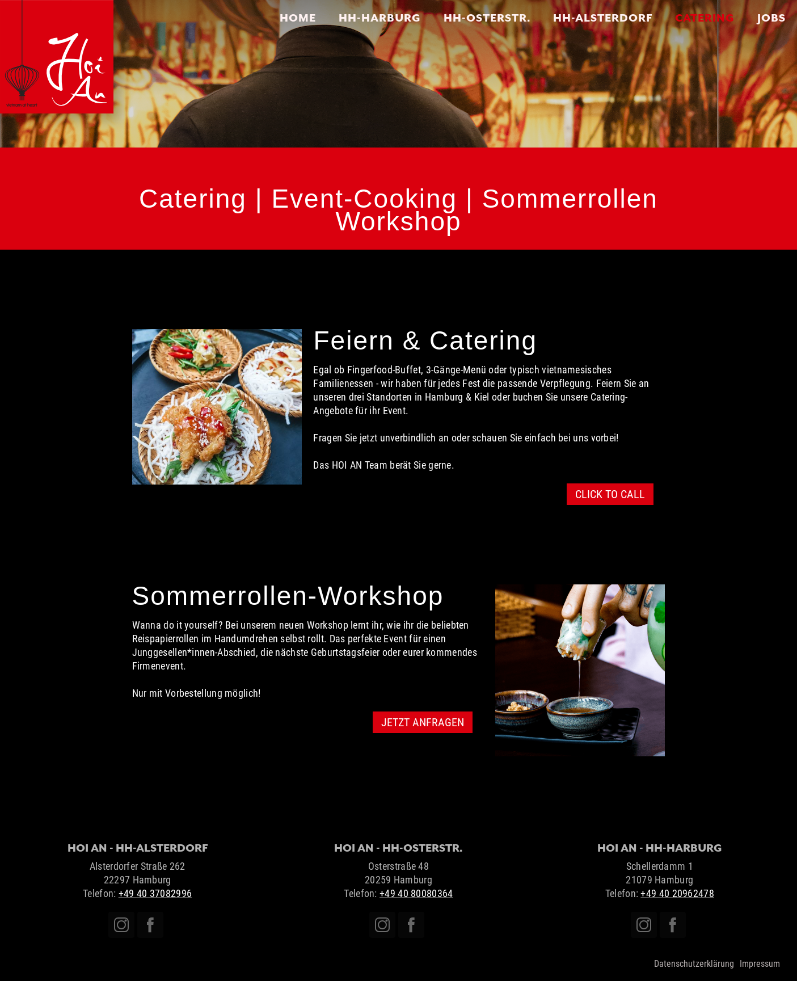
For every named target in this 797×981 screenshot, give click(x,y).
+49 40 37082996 (155, 893)
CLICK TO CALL (610, 494)
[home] (56, 56)
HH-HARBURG (380, 17)
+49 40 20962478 (677, 893)
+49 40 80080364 (416, 893)
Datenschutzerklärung (694, 963)
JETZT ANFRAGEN (422, 722)
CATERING (705, 17)
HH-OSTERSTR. (487, 17)
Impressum (760, 963)
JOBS (771, 17)
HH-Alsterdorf (602, 17)
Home (298, 17)
